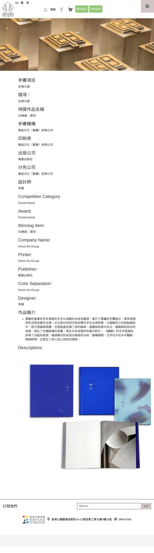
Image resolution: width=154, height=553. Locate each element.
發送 (146, 506)
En (17, 2)
